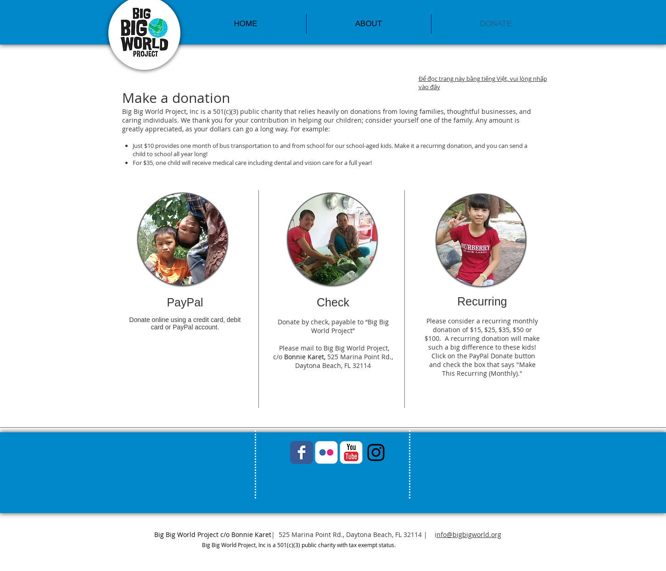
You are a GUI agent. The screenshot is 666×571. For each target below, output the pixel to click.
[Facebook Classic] (301, 452)
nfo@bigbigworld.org (469, 534)
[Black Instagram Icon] (375, 452)
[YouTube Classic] (351, 452)
